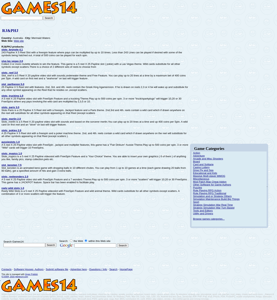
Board (196, 161)
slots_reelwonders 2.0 (15, 176)
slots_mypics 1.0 (12, 153)
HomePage (126, 269)
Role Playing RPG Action (207, 190)
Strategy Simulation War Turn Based (213, 207)
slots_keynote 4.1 (12, 49)
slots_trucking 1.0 (12, 95)
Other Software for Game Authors (212, 184)
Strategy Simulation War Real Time (213, 204)
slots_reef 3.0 (10, 72)
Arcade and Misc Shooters (208, 158)
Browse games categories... (208, 218)
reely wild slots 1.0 (13, 188)
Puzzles (197, 187)
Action (196, 152)
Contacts (7, 269)
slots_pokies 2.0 (11, 130)
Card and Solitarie (203, 164)
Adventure (199, 155)
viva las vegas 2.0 (12, 61)
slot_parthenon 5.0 (13, 84)
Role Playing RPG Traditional (209, 193)
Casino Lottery (201, 167)
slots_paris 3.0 (10, 107)
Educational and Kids (205, 173)
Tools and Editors (203, 210)
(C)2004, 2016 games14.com (15, 276)
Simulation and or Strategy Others (212, 196)
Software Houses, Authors (28, 269)
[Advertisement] (262, 12)
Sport (196, 202)
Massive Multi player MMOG (209, 176)
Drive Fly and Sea (203, 170)
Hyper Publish (31, 274)
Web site (19, 40)
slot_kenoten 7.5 (12, 165)
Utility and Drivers (203, 213)
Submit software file (57, 269)
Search (113, 269)
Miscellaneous (201, 178)
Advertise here (78, 269)
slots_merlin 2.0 (11, 118)
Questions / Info (98, 269)
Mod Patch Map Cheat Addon (209, 181)
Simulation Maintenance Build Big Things (216, 199)
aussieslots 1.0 (11, 141)
